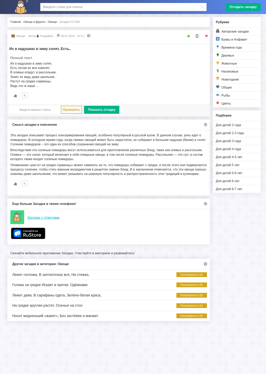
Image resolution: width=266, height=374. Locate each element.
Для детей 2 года (228, 125)
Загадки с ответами (43, 218)
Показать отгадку (101, 109)
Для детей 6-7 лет (229, 189)
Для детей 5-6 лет (229, 173)
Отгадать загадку (243, 7)
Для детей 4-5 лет (229, 157)
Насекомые (227, 71)
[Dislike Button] (205, 36)
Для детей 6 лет (228, 181)
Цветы (223, 103)
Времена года (229, 47)
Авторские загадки (232, 31)
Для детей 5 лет (228, 165)
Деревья (225, 55)
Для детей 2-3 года (230, 133)
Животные (226, 63)
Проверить (71, 109)
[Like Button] (187, 36)
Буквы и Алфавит (231, 39)
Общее (224, 87)
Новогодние (227, 79)
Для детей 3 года (228, 141)
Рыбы (223, 95)
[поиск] (123, 7)
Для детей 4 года (228, 149)
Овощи (20, 36)
